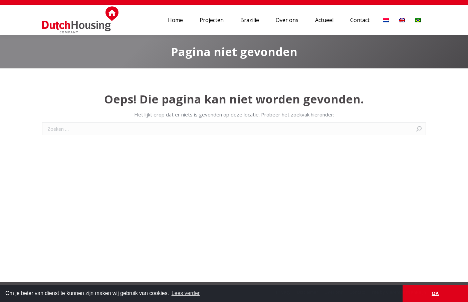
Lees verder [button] (186, 293)
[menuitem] (175, 20)
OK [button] (435, 293)
